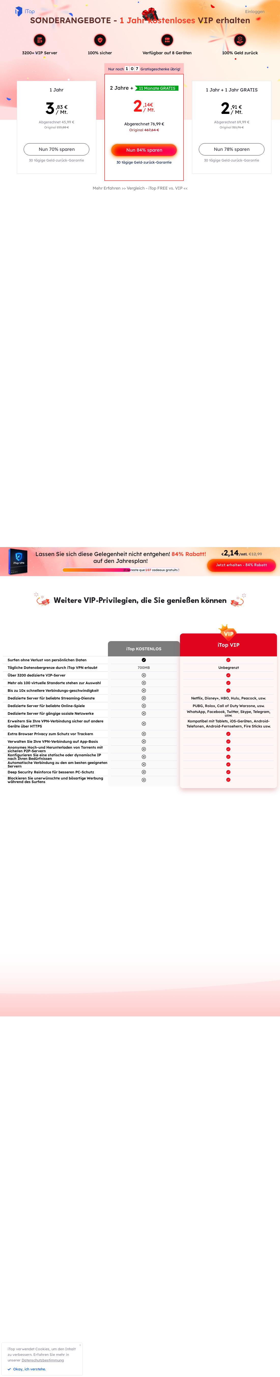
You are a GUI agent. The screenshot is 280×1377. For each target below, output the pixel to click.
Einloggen (255, 11)
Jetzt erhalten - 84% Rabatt (241, 565)
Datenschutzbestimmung (43, 1360)
